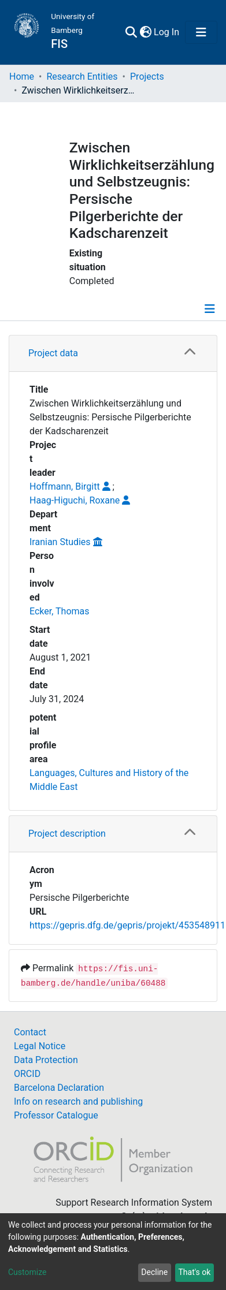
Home (21, 76)
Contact (30, 1032)
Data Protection (46, 1059)
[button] (145, 32)
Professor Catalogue (56, 1115)
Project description (67, 833)
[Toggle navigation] (201, 32)
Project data (53, 353)
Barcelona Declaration (59, 1087)
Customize (27, 1272)
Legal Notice (39, 1046)
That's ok (194, 1272)
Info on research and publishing (78, 1101)
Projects (147, 76)
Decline (154, 1272)
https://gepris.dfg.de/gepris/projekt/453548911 (127, 925)
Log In (167, 32)
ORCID (27, 1073)
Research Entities (81, 76)
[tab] (113, 353)
